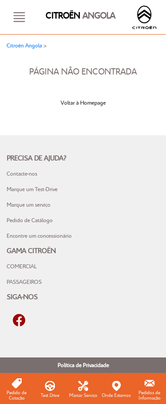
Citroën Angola (24, 45)
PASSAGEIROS (24, 282)
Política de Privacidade (83, 365)
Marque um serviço (28, 204)
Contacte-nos (22, 173)
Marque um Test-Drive (32, 189)
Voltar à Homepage (83, 102)
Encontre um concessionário (39, 235)
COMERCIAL (22, 266)
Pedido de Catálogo (30, 220)
